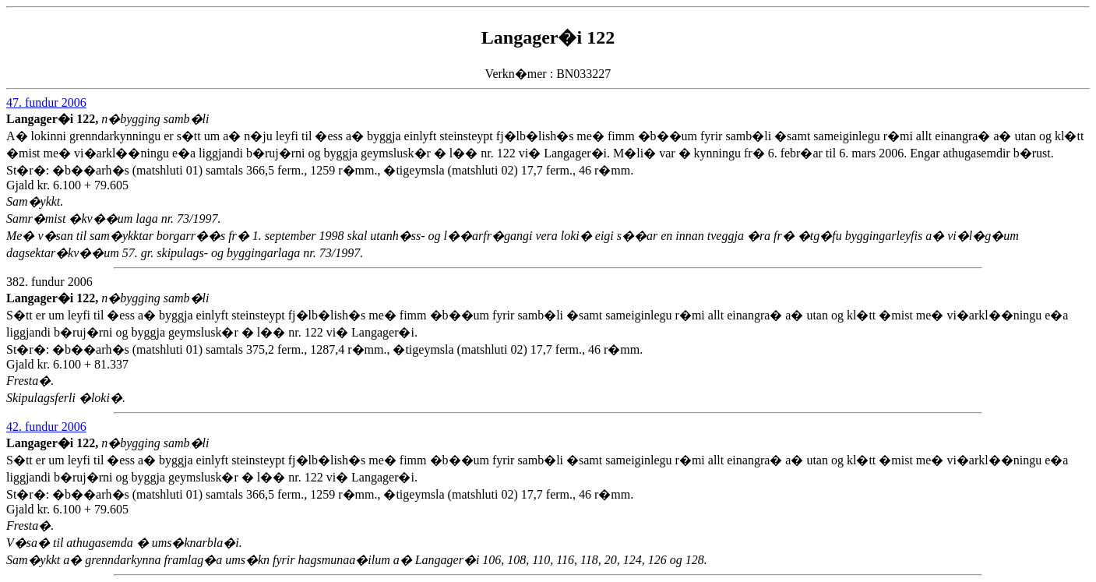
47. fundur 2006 (46, 102)
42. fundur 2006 (46, 426)
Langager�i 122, (53, 118)
